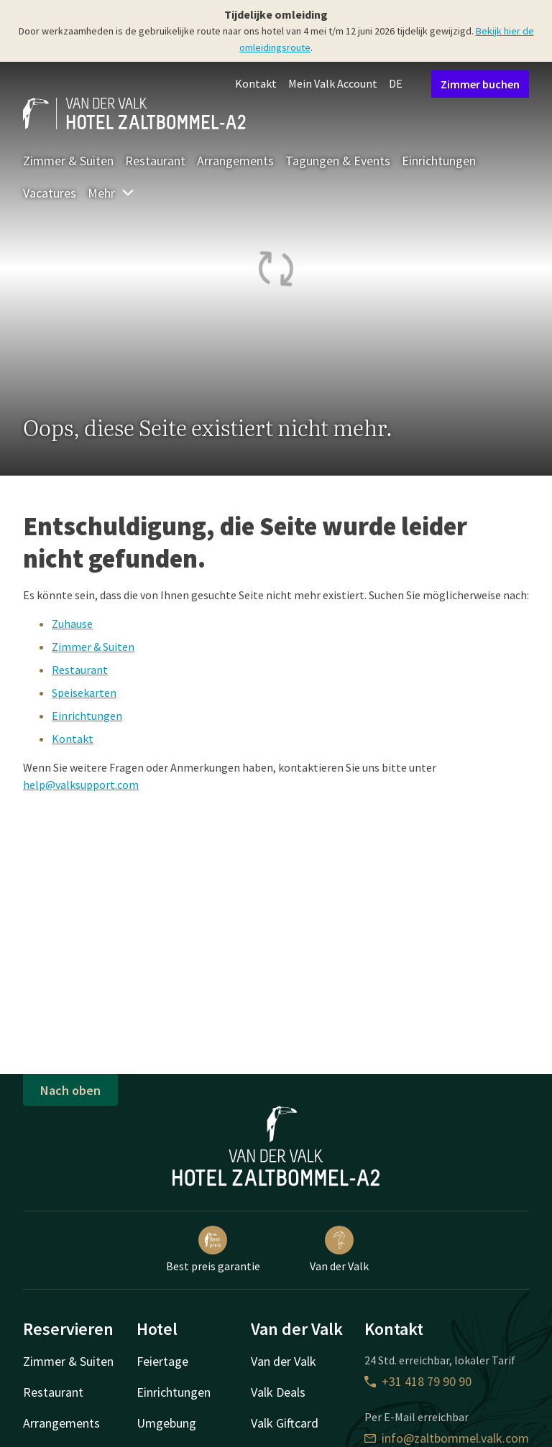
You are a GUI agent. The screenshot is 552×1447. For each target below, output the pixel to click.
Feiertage (162, 1361)
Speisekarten (84, 692)
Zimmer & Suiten (68, 160)
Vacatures (49, 193)
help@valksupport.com (81, 784)
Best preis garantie (213, 1249)
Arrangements (235, 160)
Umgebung (166, 1423)
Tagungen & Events (337, 160)
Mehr (111, 193)
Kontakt (256, 83)
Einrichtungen (439, 160)
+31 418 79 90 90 (418, 1381)
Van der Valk (339, 1249)
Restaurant (155, 160)
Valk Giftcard (284, 1423)
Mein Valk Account (332, 83)
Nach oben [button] (70, 1090)
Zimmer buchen (480, 84)
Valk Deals (278, 1392)
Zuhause (72, 623)
